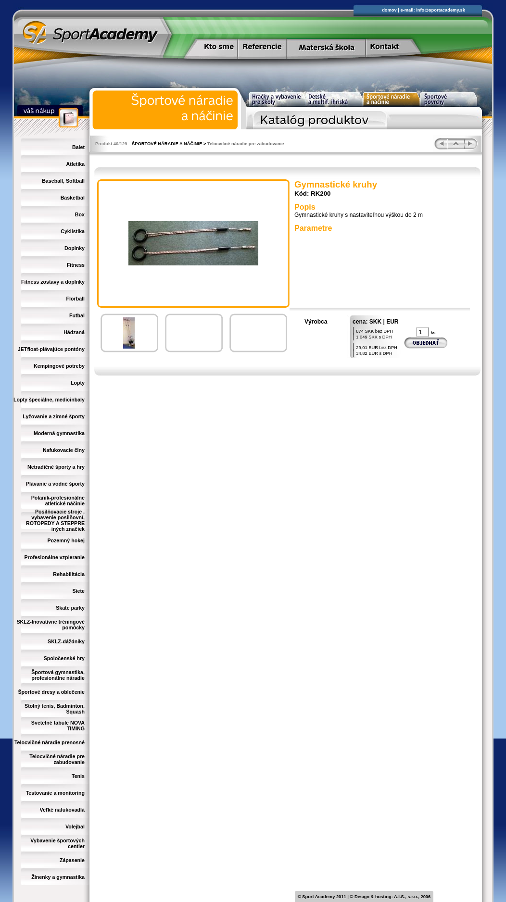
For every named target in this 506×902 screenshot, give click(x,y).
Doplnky (74, 248)
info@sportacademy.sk (440, 10)
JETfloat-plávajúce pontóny (51, 349)
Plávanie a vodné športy (55, 484)
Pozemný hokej (66, 540)
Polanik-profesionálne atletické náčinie (58, 500)
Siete (79, 591)
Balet (78, 147)
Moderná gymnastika (59, 433)
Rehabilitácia (69, 574)
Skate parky (70, 608)
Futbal (77, 315)
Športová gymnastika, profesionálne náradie (58, 675)
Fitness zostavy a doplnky (53, 282)
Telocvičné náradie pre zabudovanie (57, 759)
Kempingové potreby (59, 366)
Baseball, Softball (63, 181)
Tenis (78, 776)
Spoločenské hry (64, 658)
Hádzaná (74, 332)
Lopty (78, 383)
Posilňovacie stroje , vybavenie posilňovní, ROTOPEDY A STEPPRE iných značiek (55, 520)
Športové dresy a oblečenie (51, 692)
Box (80, 214)
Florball (75, 298)
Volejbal (75, 826)
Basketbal (73, 197)
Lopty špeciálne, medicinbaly (49, 399)
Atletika (75, 164)
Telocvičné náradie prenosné (49, 742)
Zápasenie (72, 860)
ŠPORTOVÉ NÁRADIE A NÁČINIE (167, 143)
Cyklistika (73, 231)
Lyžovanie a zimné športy (54, 416)
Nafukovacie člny (64, 450)
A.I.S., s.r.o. (406, 896)
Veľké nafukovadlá (62, 810)
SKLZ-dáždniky (66, 641)
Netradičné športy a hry (56, 467)
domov (389, 10)
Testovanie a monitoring (55, 793)
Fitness (76, 265)
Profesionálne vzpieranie (54, 557)
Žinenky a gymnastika (58, 877)
